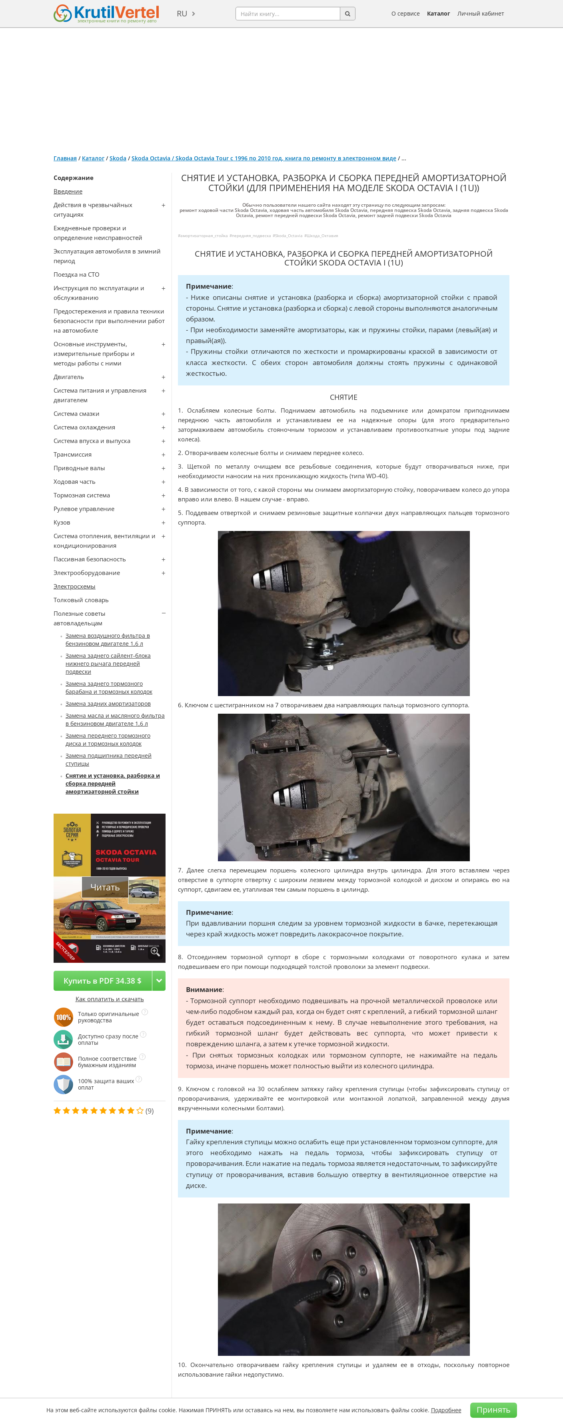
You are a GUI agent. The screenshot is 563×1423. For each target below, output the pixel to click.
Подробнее (446, 1410)
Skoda (118, 158)
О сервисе (405, 13)
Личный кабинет (480, 13)
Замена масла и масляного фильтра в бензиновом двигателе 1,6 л (115, 719)
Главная (65, 158)
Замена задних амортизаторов (108, 703)
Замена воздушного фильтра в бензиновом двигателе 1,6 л (108, 639)
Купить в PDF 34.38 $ (103, 981)
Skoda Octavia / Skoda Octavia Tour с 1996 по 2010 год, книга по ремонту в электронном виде (264, 158)
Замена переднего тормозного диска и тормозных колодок (108, 739)
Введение (68, 191)
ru (182, 13)
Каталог (438, 13)
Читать (105, 887)
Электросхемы (75, 586)
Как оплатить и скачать (110, 999)
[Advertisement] (281, 88)
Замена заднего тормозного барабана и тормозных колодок (109, 687)
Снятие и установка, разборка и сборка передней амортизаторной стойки (113, 783)
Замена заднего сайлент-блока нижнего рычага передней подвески (108, 663)
